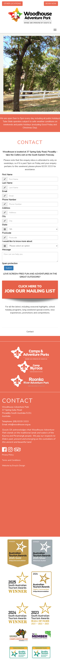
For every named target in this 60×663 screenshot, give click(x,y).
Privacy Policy (8, 455)
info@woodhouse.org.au (19, 424)
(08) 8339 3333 (21, 421)
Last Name (7, 182)
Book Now (51, 3)
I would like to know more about (17, 241)
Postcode (6, 232)
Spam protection (9, 263)
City (4, 216)
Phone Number (9, 199)
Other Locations (12, 3)
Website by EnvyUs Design (13, 465)
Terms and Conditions (11, 460)
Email (4, 191)
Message (6, 249)
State (4, 224)
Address (6, 208)
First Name (7, 174)
